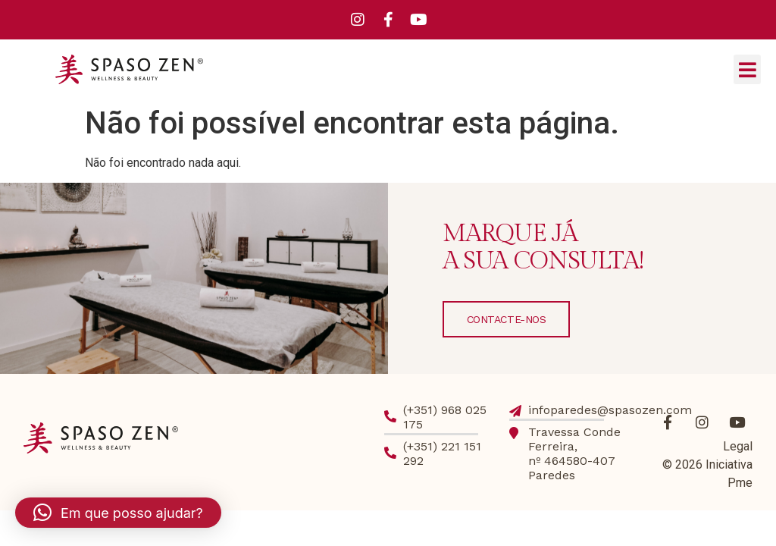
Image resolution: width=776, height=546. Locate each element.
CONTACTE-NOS (506, 319)
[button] (747, 69)
